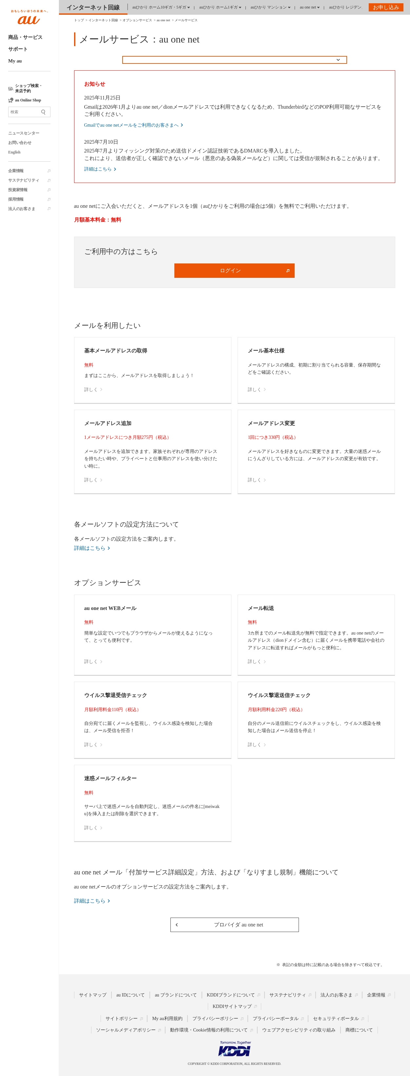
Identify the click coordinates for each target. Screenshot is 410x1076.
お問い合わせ (19, 142)
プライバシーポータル (276, 1018)
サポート (18, 49)
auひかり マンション (269, 7)
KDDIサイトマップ (232, 1006)
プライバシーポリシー (215, 1018)
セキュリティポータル (336, 1018)
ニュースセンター (23, 133)
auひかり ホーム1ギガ (218, 7)
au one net (308, 7)
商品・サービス (25, 37)
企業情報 (16, 171)
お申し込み (386, 7)
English (14, 152)
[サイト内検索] (29, 112)
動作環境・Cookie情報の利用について (208, 1030)
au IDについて (130, 995)
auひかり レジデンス (347, 7)
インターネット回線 (93, 7)
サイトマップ (93, 995)
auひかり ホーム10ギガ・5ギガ (159, 7)
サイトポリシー (122, 1018)
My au (15, 60)
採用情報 (16, 199)
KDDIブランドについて (231, 995)
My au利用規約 (167, 1018)
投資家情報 (18, 190)
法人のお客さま (21, 208)
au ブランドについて (176, 995)
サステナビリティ (23, 180)
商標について (359, 1030)
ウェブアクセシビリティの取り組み (299, 1030)
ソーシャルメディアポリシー (126, 1030)
